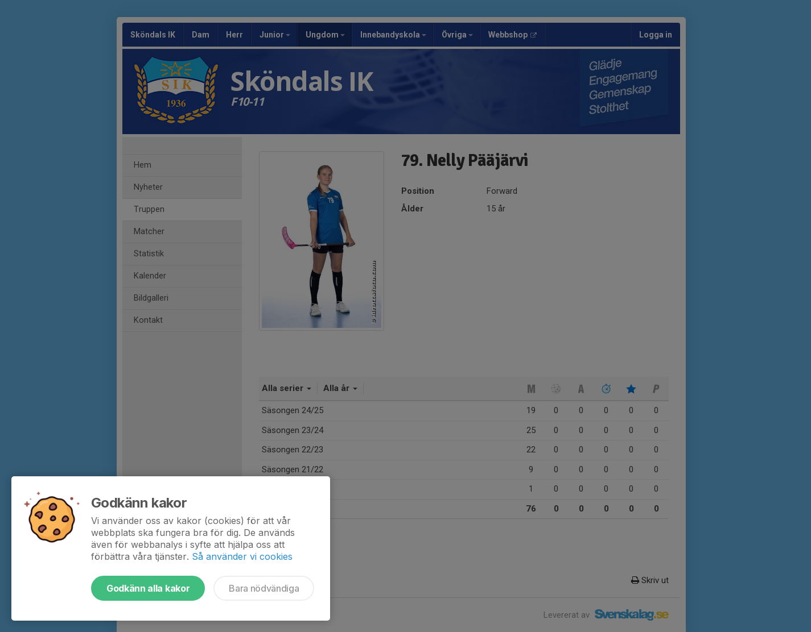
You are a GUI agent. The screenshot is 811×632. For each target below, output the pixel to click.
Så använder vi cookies (242, 556)
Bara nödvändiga (264, 588)
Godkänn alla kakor (148, 588)
